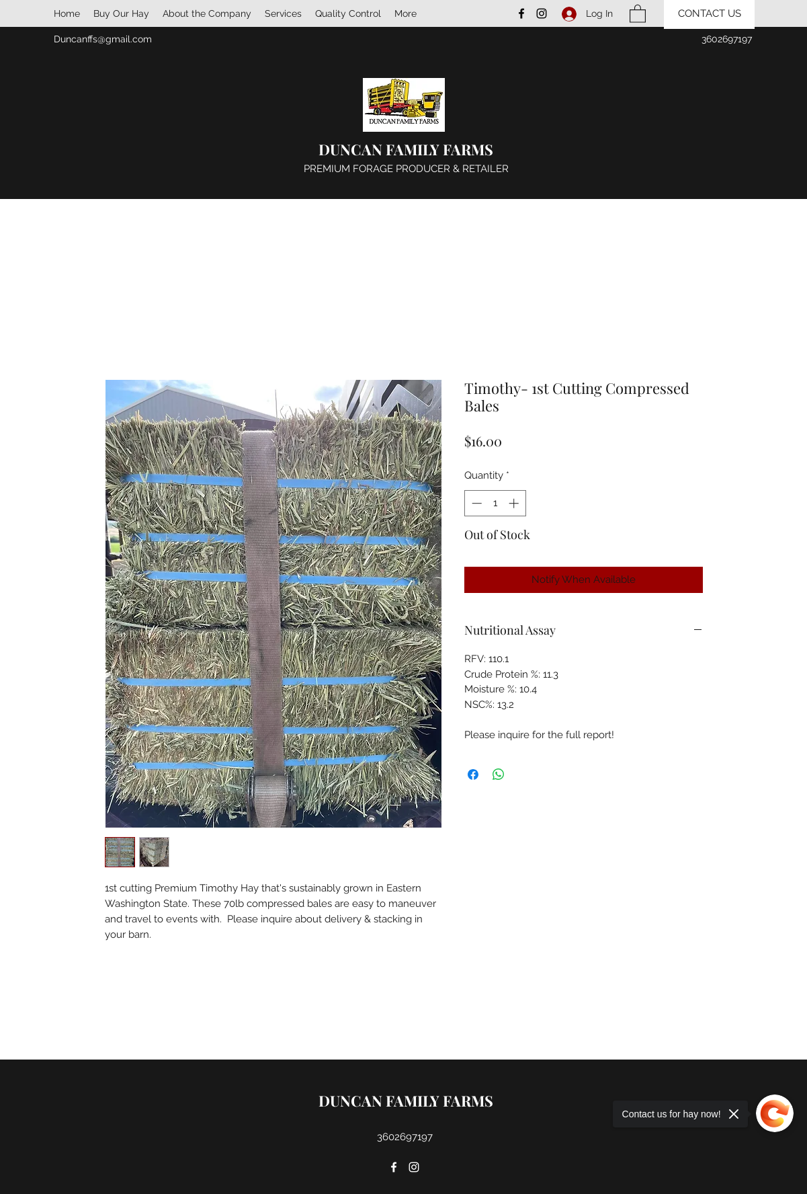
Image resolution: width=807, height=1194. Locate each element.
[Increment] (515, 503)
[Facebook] (521, 13)
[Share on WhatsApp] (499, 774)
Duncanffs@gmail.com (103, 39)
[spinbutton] (495, 503)
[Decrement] (475, 503)
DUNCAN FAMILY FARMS (405, 149)
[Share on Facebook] (473, 774)
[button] (638, 13)
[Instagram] (541, 13)
